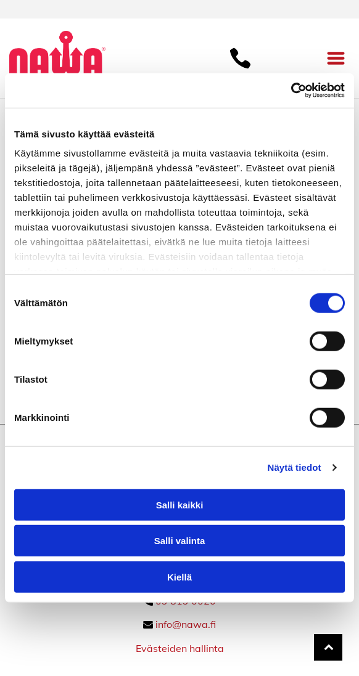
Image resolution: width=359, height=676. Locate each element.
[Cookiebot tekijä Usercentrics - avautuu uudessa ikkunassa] (291, 91)
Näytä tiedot (294, 467)
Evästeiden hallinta (180, 648)
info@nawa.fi (185, 624)
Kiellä (179, 577)
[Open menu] (336, 58)
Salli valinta (179, 541)
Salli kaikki (180, 505)
